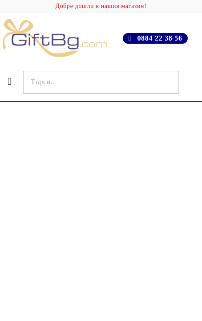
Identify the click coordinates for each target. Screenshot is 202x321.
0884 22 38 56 (159, 38)
